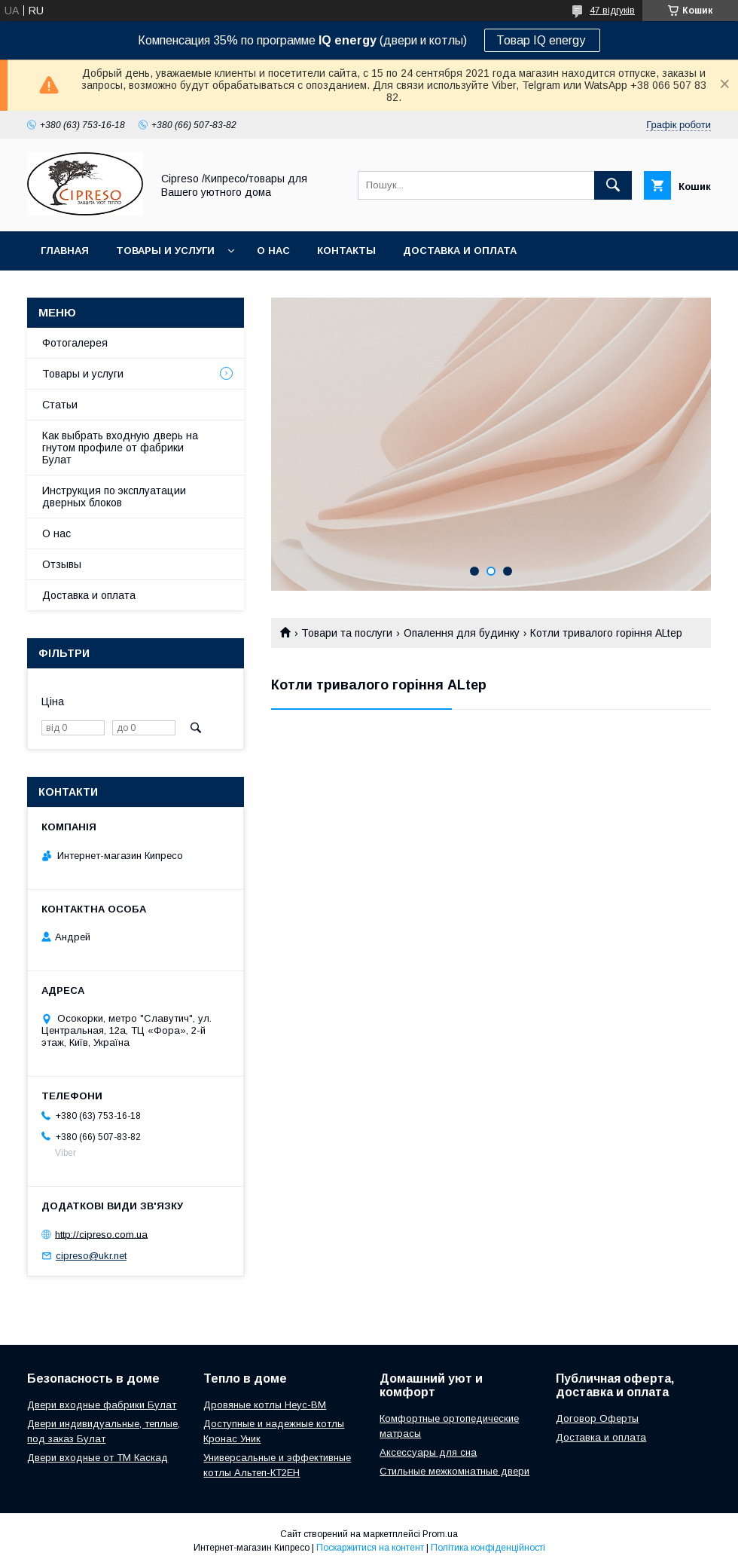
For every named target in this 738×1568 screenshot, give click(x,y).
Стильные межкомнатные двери (454, 1471)
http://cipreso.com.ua (101, 1233)
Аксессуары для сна (428, 1452)
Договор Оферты (597, 1418)
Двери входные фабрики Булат (101, 1405)
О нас (273, 250)
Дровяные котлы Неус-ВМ (264, 1405)
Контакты (346, 250)
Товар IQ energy (542, 40)
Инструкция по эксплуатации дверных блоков (114, 496)
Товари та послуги (346, 633)
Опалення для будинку (462, 633)
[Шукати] (613, 185)
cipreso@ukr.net (91, 1255)
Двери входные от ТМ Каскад (97, 1457)
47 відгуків (612, 10)
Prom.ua (440, 1534)
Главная (65, 250)
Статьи (60, 405)
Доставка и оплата (460, 250)
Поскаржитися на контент (370, 1547)
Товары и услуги (165, 250)
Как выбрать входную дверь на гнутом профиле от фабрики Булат (120, 447)
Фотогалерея (75, 343)
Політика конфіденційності (488, 1547)
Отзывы (61, 564)
